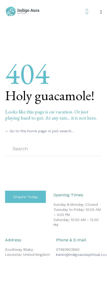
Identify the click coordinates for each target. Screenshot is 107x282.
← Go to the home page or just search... (39, 131)
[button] (25, 197)
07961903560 (67, 249)
